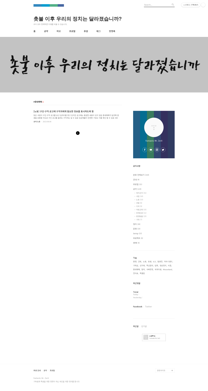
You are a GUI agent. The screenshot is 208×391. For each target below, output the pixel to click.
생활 (139, 203)
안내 (136, 179)
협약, (143, 269)
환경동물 (141, 216)
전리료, (136, 273)
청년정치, (163, 265)
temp (137, 233)
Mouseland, (168, 269)
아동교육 (141, 209)
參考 (136, 242)
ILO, (154, 261)
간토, (140, 261)
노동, (145, 261)
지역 (139, 206)
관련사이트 (161, 370)
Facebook (137, 306)
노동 (139, 199)
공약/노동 (36, 121)
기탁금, (136, 265)
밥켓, (157, 265)
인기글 (144, 326)
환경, (135, 261)
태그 (98, 31)
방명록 (112, 31)
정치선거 (141, 193)
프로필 (72, 31)
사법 (139, 196)
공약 (46, 31)
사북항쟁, (150, 269)
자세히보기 (44, 66)
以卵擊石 (152, 336)
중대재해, (136, 269)
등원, (150, 261)
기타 (139, 219)
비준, (170, 265)
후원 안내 (37, 370)
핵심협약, (150, 265)
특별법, (142, 273)
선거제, (142, 265)
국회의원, (158, 269)
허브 (59, 31)
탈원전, (160, 261)
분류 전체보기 (141, 174)
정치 (136, 224)
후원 (86, 31)
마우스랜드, (168, 261)
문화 (136, 228)
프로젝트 (138, 238)
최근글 (136, 326)
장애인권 (141, 213)
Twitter (148, 306)
